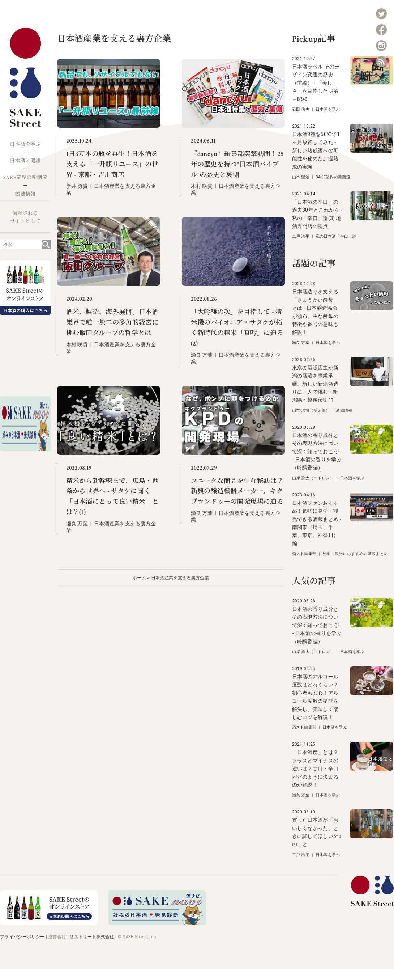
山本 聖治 (301, 177)
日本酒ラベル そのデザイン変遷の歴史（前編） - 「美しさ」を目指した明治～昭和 (316, 83)
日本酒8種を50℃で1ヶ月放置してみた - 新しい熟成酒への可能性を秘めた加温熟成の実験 (316, 150)
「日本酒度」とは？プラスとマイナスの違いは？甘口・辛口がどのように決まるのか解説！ (315, 768)
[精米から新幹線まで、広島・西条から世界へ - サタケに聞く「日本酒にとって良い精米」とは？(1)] (108, 453)
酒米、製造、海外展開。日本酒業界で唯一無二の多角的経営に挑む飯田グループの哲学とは (112, 322)
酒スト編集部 (304, 553)
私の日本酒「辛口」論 (336, 236)
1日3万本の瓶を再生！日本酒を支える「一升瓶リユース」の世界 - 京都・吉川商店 (112, 164)
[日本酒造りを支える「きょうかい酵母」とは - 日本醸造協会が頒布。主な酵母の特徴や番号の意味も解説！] (371, 308)
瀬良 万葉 (202, 355)
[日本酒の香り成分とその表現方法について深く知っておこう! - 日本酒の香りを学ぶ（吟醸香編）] (371, 452)
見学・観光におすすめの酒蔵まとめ (355, 553)
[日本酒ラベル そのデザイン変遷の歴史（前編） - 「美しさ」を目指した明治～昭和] (371, 83)
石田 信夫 (301, 109)
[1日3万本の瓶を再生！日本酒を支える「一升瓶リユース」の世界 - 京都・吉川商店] (108, 126)
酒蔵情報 (25, 194)
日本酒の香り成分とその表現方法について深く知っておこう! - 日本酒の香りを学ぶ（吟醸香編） (317, 451)
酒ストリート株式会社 (91, 936)
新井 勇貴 (77, 186)
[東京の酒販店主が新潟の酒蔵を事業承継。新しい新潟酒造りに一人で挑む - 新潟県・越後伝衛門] (371, 384)
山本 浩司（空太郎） (311, 410)
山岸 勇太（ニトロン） (313, 478)
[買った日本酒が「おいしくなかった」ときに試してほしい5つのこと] (371, 837)
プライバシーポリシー (22, 936)
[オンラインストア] (49, 923)
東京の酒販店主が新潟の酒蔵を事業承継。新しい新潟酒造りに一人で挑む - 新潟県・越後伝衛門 (315, 384)
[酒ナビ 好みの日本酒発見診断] (157, 923)
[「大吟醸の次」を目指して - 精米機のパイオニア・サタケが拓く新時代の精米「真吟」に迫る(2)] (233, 284)
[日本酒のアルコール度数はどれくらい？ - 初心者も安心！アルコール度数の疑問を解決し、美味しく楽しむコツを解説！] (371, 693)
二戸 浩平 (301, 236)
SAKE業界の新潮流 (25, 177)
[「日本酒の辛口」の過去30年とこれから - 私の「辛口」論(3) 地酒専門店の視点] (371, 219)
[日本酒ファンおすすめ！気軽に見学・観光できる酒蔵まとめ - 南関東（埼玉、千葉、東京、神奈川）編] (371, 520)
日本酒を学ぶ (25, 144)
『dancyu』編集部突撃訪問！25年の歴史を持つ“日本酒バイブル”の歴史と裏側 (237, 164)
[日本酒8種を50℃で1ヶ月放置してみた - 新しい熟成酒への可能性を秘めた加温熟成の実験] (371, 151)
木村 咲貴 (202, 186)
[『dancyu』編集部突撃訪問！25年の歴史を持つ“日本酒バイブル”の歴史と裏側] (233, 126)
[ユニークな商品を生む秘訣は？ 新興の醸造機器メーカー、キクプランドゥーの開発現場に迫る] (233, 453)
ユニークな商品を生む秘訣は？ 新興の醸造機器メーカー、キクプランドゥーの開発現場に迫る (237, 491)
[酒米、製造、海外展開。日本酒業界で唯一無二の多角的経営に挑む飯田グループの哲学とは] (108, 284)
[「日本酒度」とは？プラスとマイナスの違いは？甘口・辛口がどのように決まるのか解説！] (371, 769)
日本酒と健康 (25, 161)
